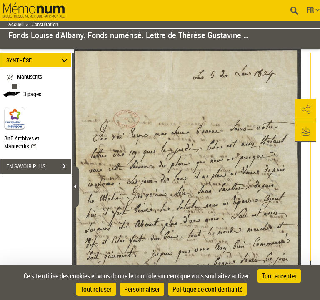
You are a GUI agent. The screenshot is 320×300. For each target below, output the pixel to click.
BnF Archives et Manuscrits (21, 142)
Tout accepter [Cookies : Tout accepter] (279, 275)
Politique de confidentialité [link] (207, 289)
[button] (305, 109)
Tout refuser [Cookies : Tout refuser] (96, 289)
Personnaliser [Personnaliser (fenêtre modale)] (142, 289)
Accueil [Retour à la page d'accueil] (16, 24)
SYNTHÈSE (38, 60)
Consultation (45, 24)
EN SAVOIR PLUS (38, 166)
